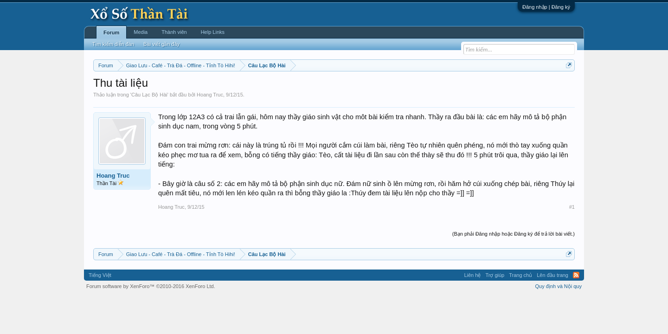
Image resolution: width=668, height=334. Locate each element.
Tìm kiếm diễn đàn (113, 44)
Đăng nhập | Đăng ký (546, 7)
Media (141, 32)
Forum (111, 32)
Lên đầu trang (552, 275)
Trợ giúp (494, 275)
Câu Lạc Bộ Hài (149, 94)
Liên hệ (472, 275)
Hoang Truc (210, 94)
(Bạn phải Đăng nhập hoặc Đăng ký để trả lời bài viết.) (513, 234)
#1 (572, 207)
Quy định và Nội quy (558, 286)
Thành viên (173, 32)
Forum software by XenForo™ (150, 286)
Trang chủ (520, 275)
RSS (576, 275)
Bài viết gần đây (161, 44)
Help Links (213, 32)
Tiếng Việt (100, 275)
